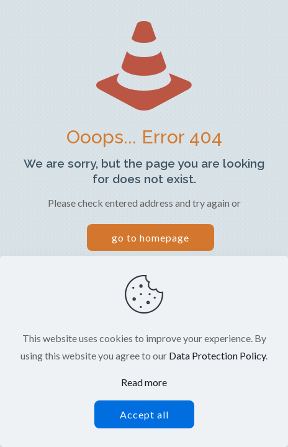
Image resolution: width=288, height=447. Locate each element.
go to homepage (150, 237)
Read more (144, 382)
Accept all (144, 414)
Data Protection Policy (217, 355)
